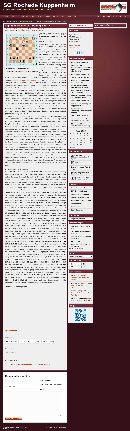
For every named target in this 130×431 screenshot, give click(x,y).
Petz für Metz (76, 241)
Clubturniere (36, 16)
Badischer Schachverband (81, 188)
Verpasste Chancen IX (79, 62)
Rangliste (15, 16)
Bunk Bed (80, 248)
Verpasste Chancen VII (80, 101)
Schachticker (76, 207)
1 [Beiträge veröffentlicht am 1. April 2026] (77, 136)
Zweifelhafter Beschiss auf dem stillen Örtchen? (30, 364)
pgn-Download (11, 330)
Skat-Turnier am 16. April (81, 77)
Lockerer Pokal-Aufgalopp (56, 427)
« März (72, 147)
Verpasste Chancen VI (79, 116)
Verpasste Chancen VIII (80, 74)
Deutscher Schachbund (80, 194)
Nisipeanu (33, 30)
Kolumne (38, 21)
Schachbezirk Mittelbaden (81, 200)
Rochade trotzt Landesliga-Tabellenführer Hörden (81, 110)
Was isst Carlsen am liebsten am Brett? (80, 278)
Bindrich (22, 30)
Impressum (72, 16)
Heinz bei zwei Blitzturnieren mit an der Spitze (80, 157)
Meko (27, 30)
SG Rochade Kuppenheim (39, 5)
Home (6, 16)
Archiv (56, 16)
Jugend (24, 16)
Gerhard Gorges (19, 29)
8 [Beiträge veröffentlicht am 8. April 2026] (77, 138)
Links (63, 16)
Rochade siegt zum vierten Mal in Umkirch (81, 285)
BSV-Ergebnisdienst (79, 191)
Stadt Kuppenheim (78, 210)
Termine (47, 16)
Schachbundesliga (78, 204)
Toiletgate (41, 30)
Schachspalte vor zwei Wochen (23, 80)
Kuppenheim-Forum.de (80, 197)
